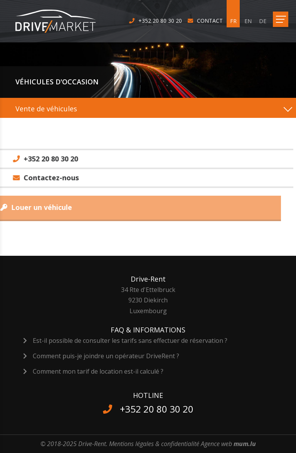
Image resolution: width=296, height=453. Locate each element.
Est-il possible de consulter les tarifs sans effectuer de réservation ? (130, 340)
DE (262, 21)
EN (248, 21)
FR (233, 21)
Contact (210, 20)
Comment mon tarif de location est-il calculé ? (98, 371)
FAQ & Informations (148, 329)
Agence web (216, 444)
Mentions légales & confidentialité (154, 444)
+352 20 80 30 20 (160, 20)
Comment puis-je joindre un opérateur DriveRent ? (106, 356)
